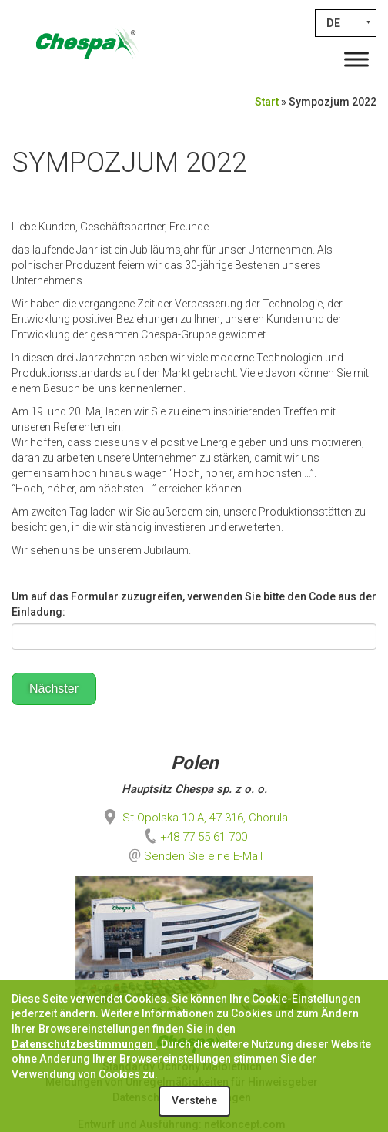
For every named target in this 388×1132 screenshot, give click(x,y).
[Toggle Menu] (356, 59)
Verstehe (194, 1100)
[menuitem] (345, 23)
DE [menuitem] (333, 23)
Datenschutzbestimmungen (84, 1044)
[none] (345, 23)
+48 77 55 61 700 (194, 837)
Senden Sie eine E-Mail (203, 856)
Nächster (54, 688)
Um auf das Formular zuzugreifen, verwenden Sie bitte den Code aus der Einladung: (194, 604)
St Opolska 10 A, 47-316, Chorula (194, 818)
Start (267, 102)
